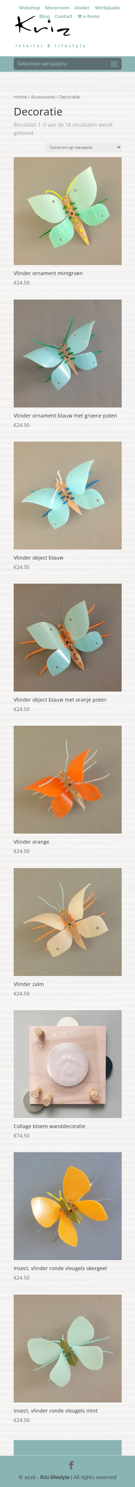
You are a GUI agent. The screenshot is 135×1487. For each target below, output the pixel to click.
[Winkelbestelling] (83, 147)
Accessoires (43, 96)
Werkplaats (107, 7)
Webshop (29, 7)
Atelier (82, 7)
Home (20, 96)
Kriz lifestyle (54, 1477)
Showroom (57, 7)
